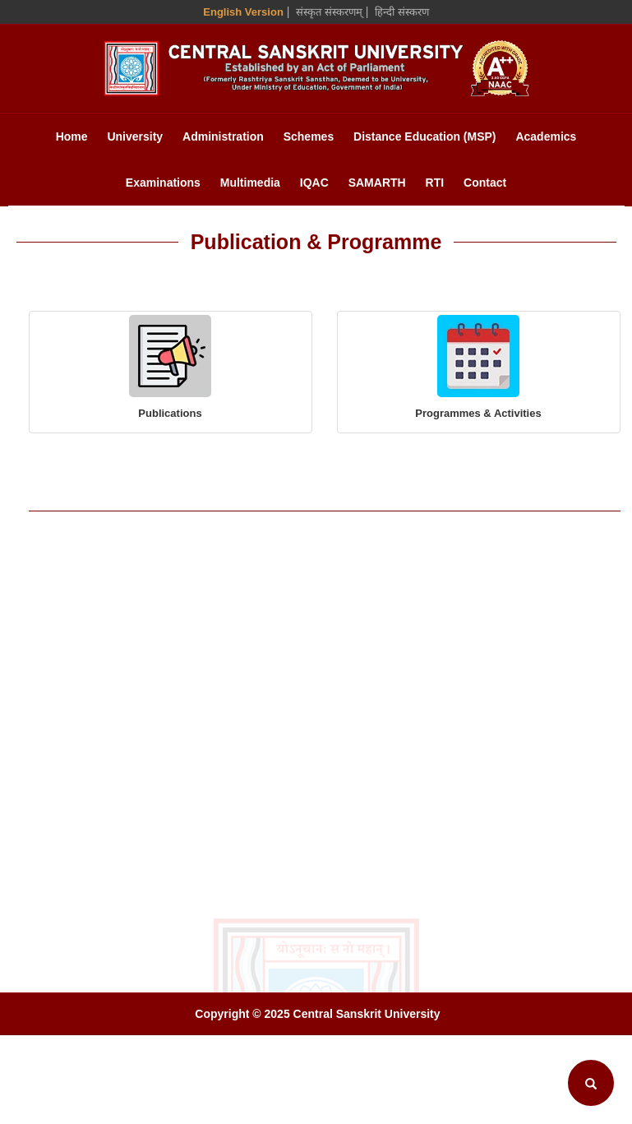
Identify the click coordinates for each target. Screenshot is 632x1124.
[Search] (591, 1083)
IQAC (314, 182)
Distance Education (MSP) (424, 136)
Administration (223, 136)
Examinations (163, 182)
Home (72, 136)
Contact (485, 182)
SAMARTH (377, 182)
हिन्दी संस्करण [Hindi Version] (402, 12)
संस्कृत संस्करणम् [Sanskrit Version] (329, 12)
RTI (435, 182)
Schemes (309, 136)
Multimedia (250, 182)
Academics (545, 136)
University (135, 136)
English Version (243, 12)
